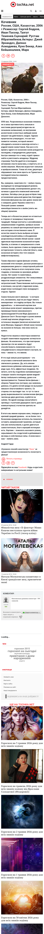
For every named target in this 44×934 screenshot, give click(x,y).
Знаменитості (7, 17)
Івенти (35, 17)
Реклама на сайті (10, 687)
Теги (4, 644)
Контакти (7, 680)
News (16, 17)
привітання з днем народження (22, 657)
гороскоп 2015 (22, 649)
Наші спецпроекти (10, 690)
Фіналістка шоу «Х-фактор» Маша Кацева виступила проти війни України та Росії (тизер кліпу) (21, 530)
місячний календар (22, 654)
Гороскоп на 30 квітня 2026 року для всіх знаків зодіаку (20, 919)
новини (9, 479)
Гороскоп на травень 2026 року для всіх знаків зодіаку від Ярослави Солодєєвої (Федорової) (21, 788)
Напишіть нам (9, 677)
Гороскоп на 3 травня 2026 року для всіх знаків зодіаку (22, 744)
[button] (35, 11)
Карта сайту (8, 684)
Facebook (22, 467)
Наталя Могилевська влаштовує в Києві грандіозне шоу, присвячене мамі (21, 579)
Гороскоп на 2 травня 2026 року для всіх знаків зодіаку (22, 833)
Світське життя (25, 17)
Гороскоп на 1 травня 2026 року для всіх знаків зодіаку (22, 876)
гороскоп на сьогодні (22, 651)
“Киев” (32, 449)
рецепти (22, 661)
